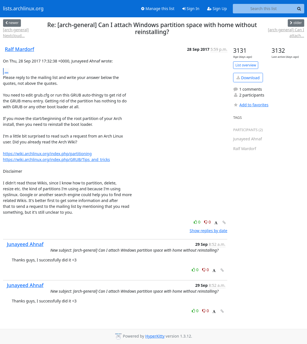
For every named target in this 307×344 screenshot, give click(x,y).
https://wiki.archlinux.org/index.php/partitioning (47, 153)
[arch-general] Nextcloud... (16, 32)
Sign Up (217, 8)
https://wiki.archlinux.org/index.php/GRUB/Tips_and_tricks (56, 159)
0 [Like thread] (197, 222)
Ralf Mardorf (19, 49)
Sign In (190, 8)
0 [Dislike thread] (207, 222)
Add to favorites (250, 104)
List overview (245, 65)
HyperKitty (155, 336)
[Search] (299, 8)
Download (248, 77)
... (7, 71)
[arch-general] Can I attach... (286, 32)
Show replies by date (208, 230)
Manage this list (158, 8)
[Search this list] (263, 8)
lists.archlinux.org (23, 8)
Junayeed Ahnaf (25, 244)
